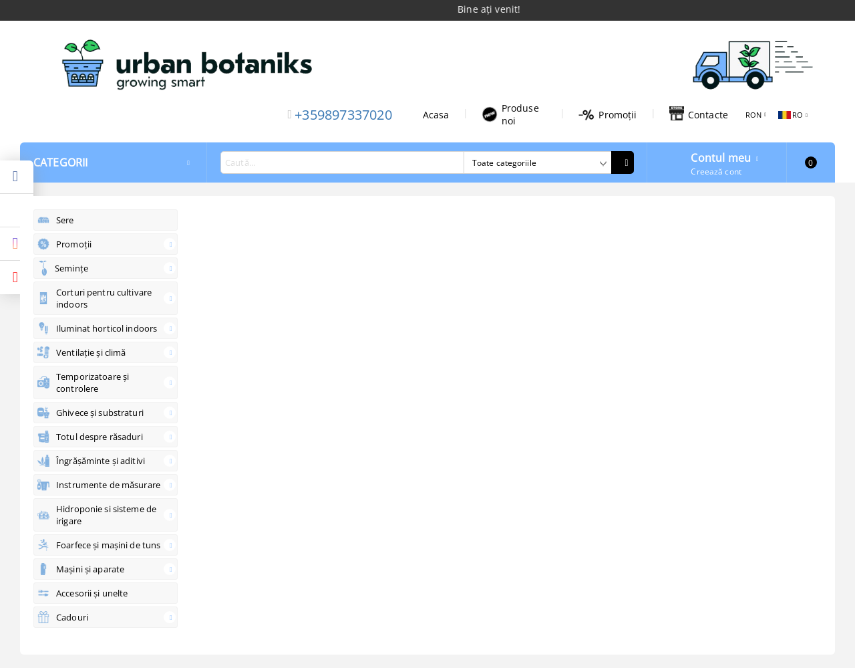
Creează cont (716, 171)
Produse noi (510, 114)
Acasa (436, 114)
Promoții (607, 114)
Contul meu (721, 156)
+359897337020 (343, 115)
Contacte (698, 114)
